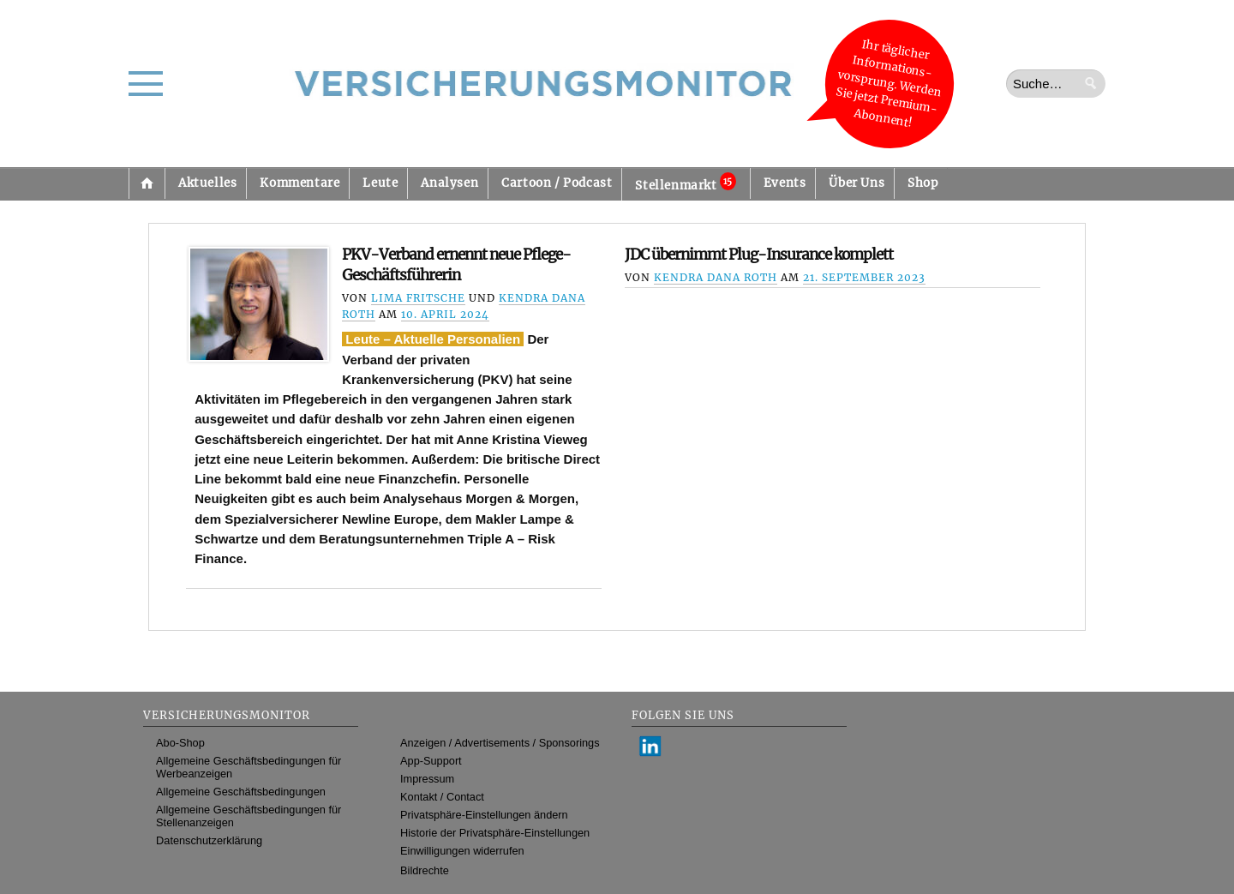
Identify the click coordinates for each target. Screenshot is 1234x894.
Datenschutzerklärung (209, 840)
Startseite (146, 183)
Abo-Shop (180, 742)
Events (785, 183)
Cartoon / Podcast (556, 183)
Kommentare (299, 183)
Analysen (449, 183)
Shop (922, 183)
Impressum (427, 778)
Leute (380, 183)
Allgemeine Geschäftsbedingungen (241, 791)
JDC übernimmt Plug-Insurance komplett (759, 254)
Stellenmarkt (685, 182)
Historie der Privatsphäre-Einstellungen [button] (495, 832)
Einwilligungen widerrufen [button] (462, 850)
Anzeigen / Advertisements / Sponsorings (499, 742)
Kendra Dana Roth (715, 277)
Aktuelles (207, 183)
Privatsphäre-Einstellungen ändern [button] (484, 814)
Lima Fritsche (418, 297)
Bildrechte (424, 870)
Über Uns (856, 183)
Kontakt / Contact (442, 796)
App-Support (431, 760)
